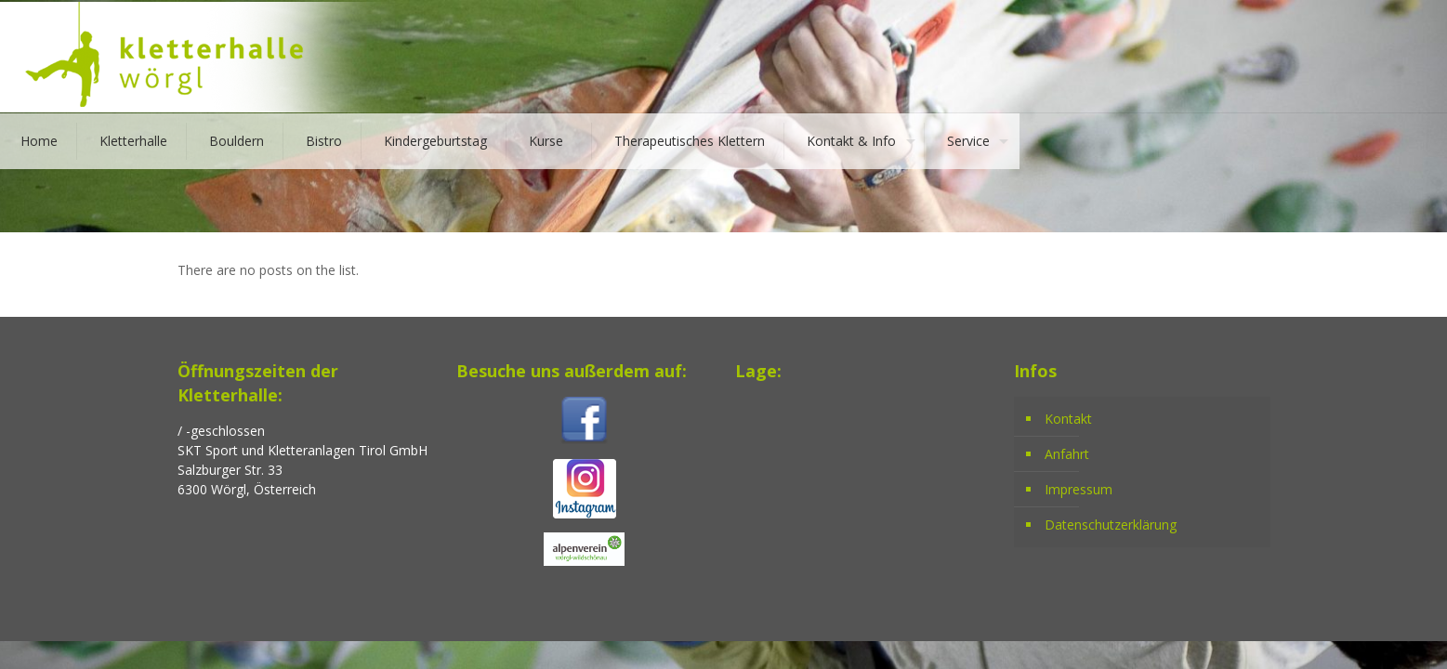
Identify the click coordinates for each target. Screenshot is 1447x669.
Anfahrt (1067, 454)
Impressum (1078, 489)
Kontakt (1068, 418)
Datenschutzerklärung (1111, 524)
